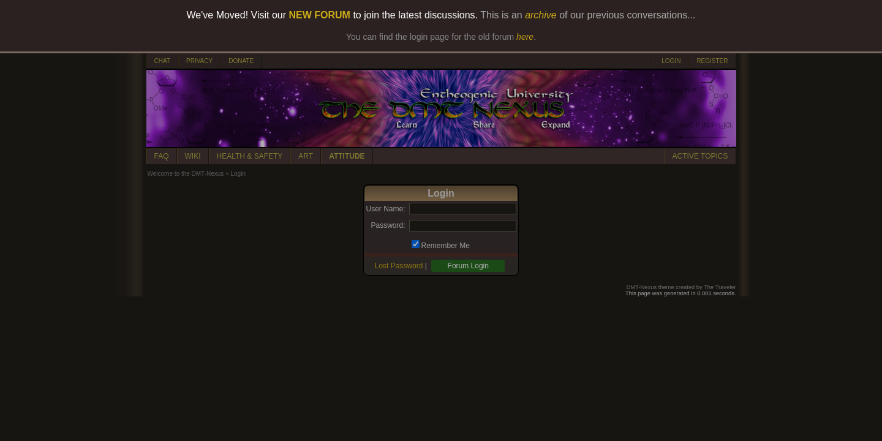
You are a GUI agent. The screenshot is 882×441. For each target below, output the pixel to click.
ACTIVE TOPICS (700, 156)
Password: (388, 225)
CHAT (162, 61)
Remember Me (445, 245)
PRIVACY (199, 61)
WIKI (193, 156)
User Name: (385, 209)
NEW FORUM (319, 15)
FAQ (161, 156)
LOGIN (671, 61)
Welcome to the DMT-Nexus (186, 173)
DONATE (241, 61)
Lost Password (399, 266)
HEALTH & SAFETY (250, 156)
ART (305, 156)
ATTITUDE (346, 156)
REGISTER (712, 61)
